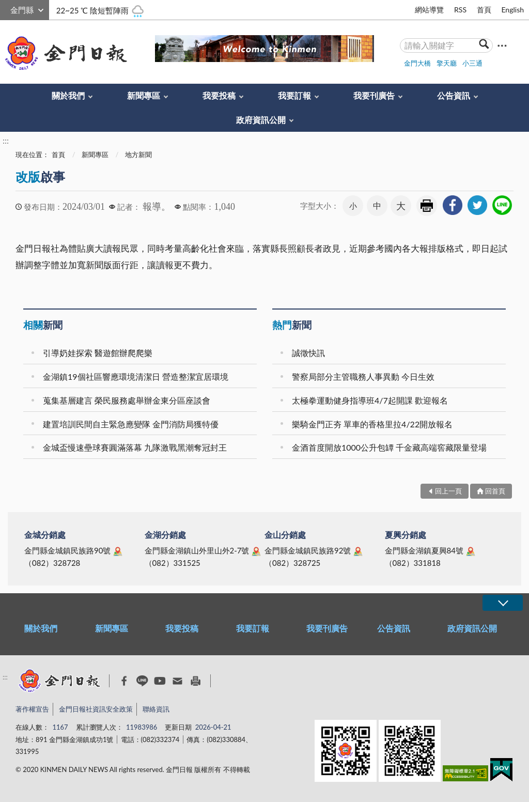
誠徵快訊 (308, 353)
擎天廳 (447, 63)
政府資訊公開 (261, 120)
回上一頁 (448, 491)
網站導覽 (429, 9)
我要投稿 (219, 95)
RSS (460, 9)
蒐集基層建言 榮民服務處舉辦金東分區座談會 (126, 400)
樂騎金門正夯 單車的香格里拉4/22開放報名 (372, 424)
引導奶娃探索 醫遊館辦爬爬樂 (97, 353)
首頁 (484, 9)
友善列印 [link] (426, 205)
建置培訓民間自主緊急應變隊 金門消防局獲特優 (131, 424)
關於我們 (68, 95)
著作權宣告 (32, 709)
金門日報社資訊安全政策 (96, 709)
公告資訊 (453, 95)
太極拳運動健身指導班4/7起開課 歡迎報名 (370, 400)
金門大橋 (417, 63)
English (512, 9)
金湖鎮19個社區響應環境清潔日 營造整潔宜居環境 (135, 376)
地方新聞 (138, 154)
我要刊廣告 (374, 95)
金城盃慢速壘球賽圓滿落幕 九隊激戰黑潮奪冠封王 (135, 447)
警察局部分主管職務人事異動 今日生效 (363, 376)
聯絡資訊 (156, 709)
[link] (452, 205)
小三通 (472, 63)
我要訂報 (294, 95)
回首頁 (495, 491)
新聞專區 (143, 95)
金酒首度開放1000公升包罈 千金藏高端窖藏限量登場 (389, 447)
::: (6, 8)
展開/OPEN (503, 603)
